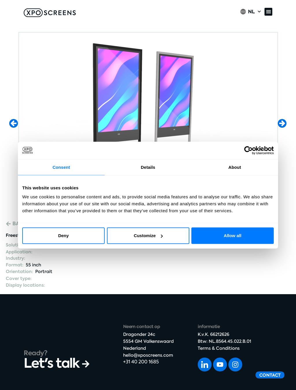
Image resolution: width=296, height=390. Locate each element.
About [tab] (234, 166)
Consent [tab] (61, 166)
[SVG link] (50, 12)
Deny (63, 235)
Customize (148, 235)
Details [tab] (148, 166)
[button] (268, 12)
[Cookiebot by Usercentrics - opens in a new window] (248, 150)
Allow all (232, 235)
